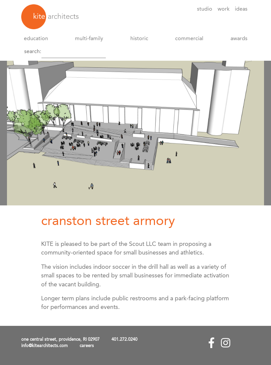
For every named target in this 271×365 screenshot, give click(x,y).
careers (87, 346)
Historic (139, 38)
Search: (32, 51)
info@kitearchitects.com (44, 346)
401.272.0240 (124, 339)
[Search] (73, 51)
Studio (204, 9)
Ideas (241, 9)
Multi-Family (89, 38)
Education (36, 38)
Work (224, 9)
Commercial (189, 38)
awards (239, 38)
